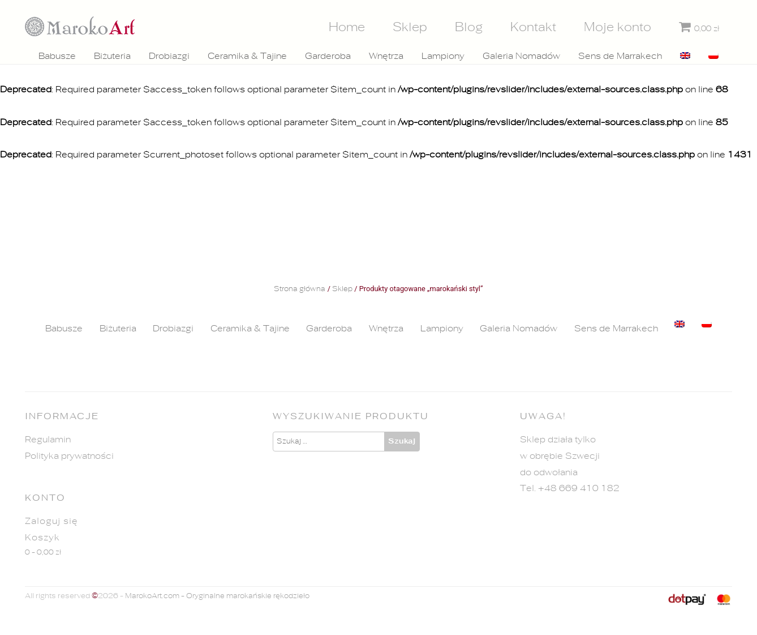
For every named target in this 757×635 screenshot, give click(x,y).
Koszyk (42, 537)
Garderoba (328, 56)
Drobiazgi (169, 56)
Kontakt (533, 27)
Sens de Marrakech (620, 56)
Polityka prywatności (69, 456)
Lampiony (442, 56)
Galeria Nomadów (521, 56)
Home (347, 27)
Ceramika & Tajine (247, 56)
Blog (469, 27)
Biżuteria (112, 56)
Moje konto (617, 27)
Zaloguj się (51, 521)
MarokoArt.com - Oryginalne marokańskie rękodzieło (217, 596)
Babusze (57, 56)
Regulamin (48, 439)
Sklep (410, 27)
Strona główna (299, 289)
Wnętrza (386, 56)
